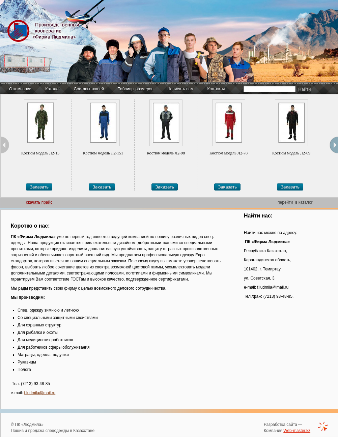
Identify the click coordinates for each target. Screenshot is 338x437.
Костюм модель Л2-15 (40, 153)
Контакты (216, 89)
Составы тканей (89, 89)
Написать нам (180, 89)
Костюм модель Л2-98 (166, 153)
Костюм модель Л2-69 (291, 153)
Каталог (52, 89)
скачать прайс (39, 202)
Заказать (39, 187)
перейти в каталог (295, 202)
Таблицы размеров (135, 89)
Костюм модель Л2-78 (228, 153)
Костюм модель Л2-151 (103, 153)
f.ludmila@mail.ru (39, 392)
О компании (20, 89)
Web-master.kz (296, 430)
